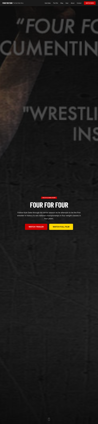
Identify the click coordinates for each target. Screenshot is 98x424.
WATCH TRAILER (36, 227)
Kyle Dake (48, 3)
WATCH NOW (90, 3)
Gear (67, 3)
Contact (79, 3)
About (72, 3)
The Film (55, 3)
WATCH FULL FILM (61, 227)
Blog (61, 3)
